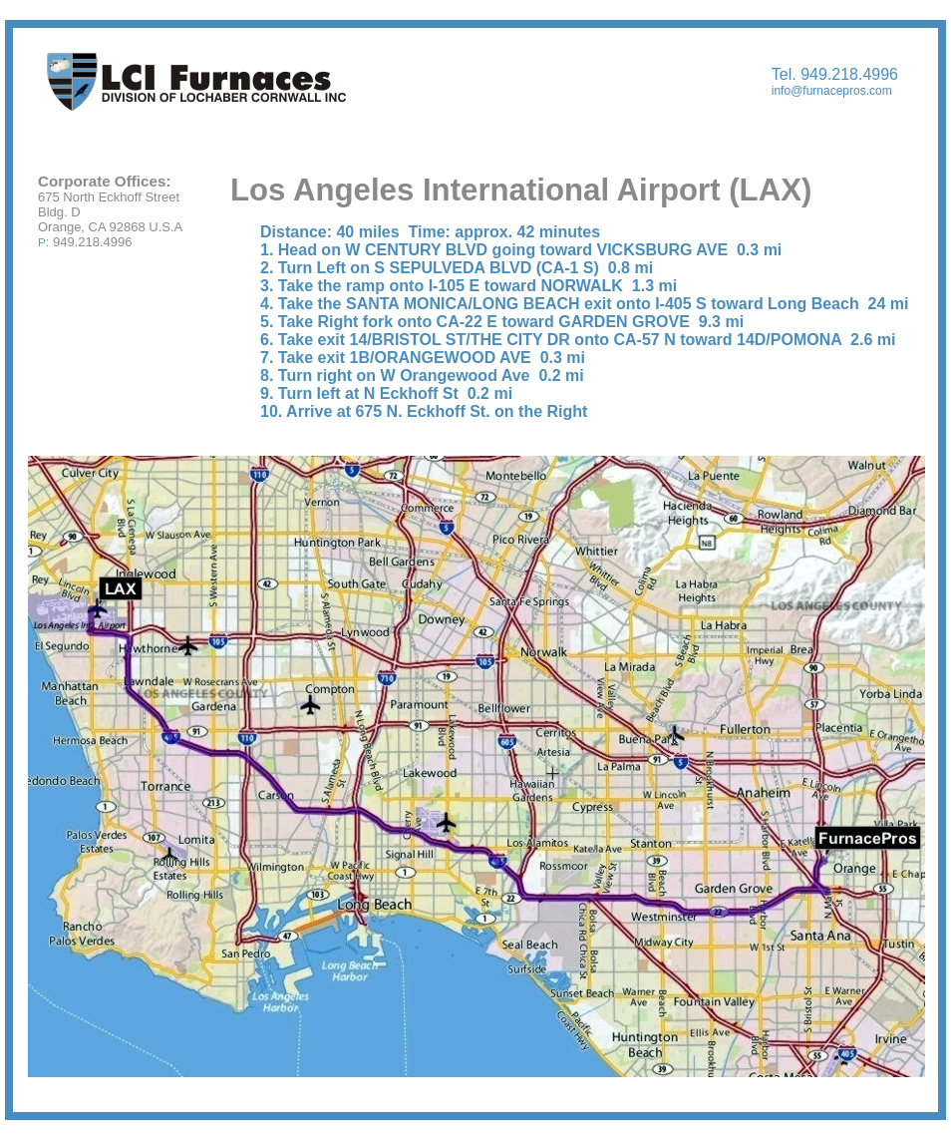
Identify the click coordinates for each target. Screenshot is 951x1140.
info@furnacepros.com (832, 91)
